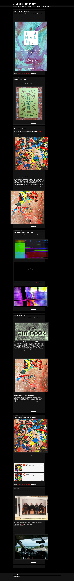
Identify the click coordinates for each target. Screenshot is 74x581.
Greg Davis (31, 13)
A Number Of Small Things (31, 458)
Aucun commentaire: (27, 73)
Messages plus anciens (40, 566)
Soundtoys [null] (39, 13)
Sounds (29, 6)
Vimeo (16, 283)
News (15, 6)
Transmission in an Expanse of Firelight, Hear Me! (33, 133)
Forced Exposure (23, 458)
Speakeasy (22, 524)
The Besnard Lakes (32, 526)
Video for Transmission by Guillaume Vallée (23, 232)
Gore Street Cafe (25, 530)
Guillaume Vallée (26, 14)
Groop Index (42, 282)
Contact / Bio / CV (46, 6)
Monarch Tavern (23, 531)
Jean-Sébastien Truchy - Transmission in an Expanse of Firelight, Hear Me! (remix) (26, 282)
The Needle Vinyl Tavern (24, 526)
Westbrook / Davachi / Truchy (20, 79)
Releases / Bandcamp (22, 6)
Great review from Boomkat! (20, 128)
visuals (40, 82)
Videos (34, 6)
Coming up (39, 6)
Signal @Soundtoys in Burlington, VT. (22, 11)
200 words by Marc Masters (20, 315)
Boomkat (15, 133)
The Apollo (34, 524)
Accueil (25, 566)
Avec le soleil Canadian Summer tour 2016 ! (23, 490)
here (20, 134)
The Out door (16, 318)
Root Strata (27, 82)
